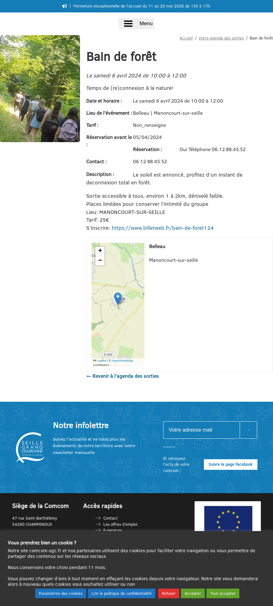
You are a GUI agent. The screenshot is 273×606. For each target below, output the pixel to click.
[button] (118, 298)
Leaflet (99, 360)
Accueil (186, 38)
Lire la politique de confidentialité (122, 593)
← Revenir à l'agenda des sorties (122, 375)
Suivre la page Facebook (230, 464)
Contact (110, 518)
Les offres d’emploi (120, 524)
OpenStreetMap (122, 360)
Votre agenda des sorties (221, 38)
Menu (146, 23)
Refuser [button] (169, 593)
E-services (112, 530)
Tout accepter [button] (223, 593)
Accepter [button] (193, 593)
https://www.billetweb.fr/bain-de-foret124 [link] (163, 227)
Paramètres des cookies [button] (60, 593)
